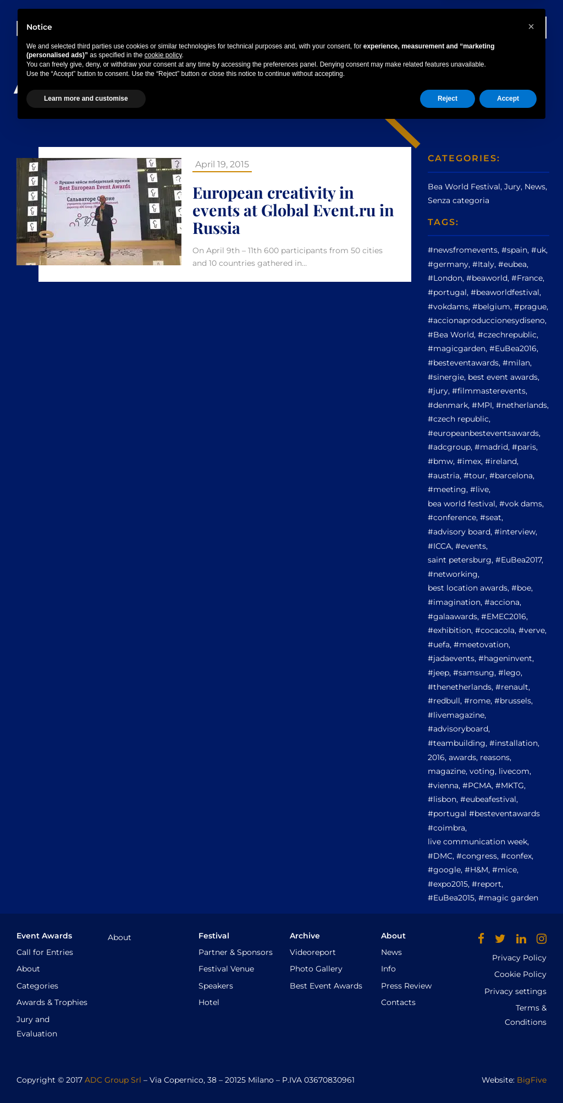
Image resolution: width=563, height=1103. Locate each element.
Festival (235, 27)
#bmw (440, 461)
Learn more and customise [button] (86, 1074)
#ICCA (439, 546)
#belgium (491, 307)
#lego (509, 673)
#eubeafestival (488, 799)
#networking (453, 574)
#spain (514, 250)
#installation (513, 743)
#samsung (473, 673)
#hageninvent (505, 658)
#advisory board (459, 532)
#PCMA (477, 785)
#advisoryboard (458, 729)
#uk (538, 250)
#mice (504, 870)
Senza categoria (458, 200)
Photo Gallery (316, 968)
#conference (452, 517)
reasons (495, 757)
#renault (511, 687)
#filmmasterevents (489, 391)
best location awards (467, 588)
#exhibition (449, 630)
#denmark (448, 405)
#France (527, 278)
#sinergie (446, 377)
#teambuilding (456, 743)
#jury (438, 391)
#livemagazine (456, 715)
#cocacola (495, 630)
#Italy (483, 264)
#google (444, 870)
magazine (447, 771)
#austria (444, 475)
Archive (286, 27)
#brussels (512, 701)
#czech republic (458, 419)
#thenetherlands (460, 687)
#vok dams (520, 504)
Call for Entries (44, 952)
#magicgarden (456, 348)
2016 (436, 757)
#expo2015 (448, 884)
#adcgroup (449, 447)
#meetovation (481, 644)
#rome (477, 701)
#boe (521, 588)
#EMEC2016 (503, 616)
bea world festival (461, 504)
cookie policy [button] (163, 1031)
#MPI (482, 405)
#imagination (454, 602)
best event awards (503, 377)
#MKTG (509, 785)
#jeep (438, 673)
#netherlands (521, 405)
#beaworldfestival (505, 292)
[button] (531, 1002)
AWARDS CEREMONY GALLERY (415, 27)
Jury (512, 187)
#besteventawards (463, 363)
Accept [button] (508, 1074)
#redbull (444, 701)
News (329, 27)
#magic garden (508, 898)
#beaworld (486, 278)
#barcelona (511, 475)
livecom (514, 771)
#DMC (440, 856)
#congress (476, 856)
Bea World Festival (464, 187)
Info (388, 968)
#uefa (439, 644)
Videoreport (313, 952)
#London (445, 278)
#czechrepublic (507, 335)
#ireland (501, 461)
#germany (448, 264)
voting (482, 771)
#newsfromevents (463, 250)
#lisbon (442, 799)
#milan (516, 363)
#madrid (491, 447)
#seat (490, 517)
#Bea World (451, 335)
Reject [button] (447, 1074)
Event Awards (169, 27)
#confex (516, 856)
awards (462, 757)
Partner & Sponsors (235, 952)
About (28, 968)
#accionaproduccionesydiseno (486, 320)
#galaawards (452, 616)
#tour (474, 475)
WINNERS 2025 (514, 27)
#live (479, 489)
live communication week (477, 842)
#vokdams (448, 307)
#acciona (502, 602)
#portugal (447, 292)
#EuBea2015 (451, 898)
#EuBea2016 (513, 348)
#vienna (443, 785)
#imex (469, 461)
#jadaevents (451, 658)
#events (470, 546)
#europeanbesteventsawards (483, 433)
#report (486, 884)
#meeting (447, 489)
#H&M (476, 870)
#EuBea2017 (518, 560)
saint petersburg (460, 560)
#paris (524, 447)
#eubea (512, 264)
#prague (530, 307)
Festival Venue (226, 968)
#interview (515, 532)
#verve (531, 630)
